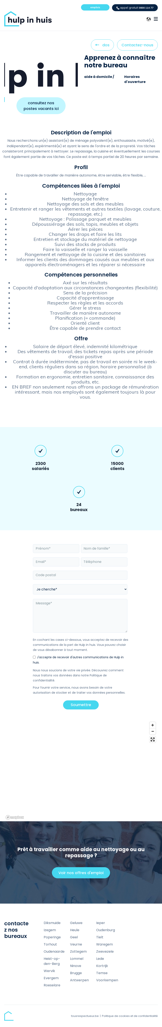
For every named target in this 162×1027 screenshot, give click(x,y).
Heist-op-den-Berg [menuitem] (52, 961)
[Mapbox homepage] (14, 817)
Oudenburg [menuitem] (105, 930)
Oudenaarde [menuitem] (54, 951)
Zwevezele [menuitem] (105, 951)
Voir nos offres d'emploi (82, 874)
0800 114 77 (134, 7)
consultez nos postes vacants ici (41, 105)
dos (102, 46)
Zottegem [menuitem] (78, 951)
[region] (81, 770)
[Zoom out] (153, 731)
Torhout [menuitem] (50, 944)
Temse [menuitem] (102, 973)
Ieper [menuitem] (100, 922)
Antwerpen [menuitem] (79, 980)
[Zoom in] (153, 725)
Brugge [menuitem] (76, 973)
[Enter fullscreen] (153, 739)
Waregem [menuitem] (104, 944)
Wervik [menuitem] (49, 970)
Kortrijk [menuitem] (102, 965)
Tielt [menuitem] (99, 937)
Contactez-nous (137, 45)
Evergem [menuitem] (51, 978)
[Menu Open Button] (156, 19)
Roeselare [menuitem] (52, 985)
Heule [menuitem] (74, 930)
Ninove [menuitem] (75, 965)
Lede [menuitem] (100, 958)
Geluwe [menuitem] (76, 922)
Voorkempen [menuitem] (107, 980)
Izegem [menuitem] (50, 930)
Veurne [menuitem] (76, 944)
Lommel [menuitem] (76, 958)
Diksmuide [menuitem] (52, 922)
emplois (95, 7)
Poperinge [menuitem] (52, 937)
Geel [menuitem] (74, 937)
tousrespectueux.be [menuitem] (85, 1016)
